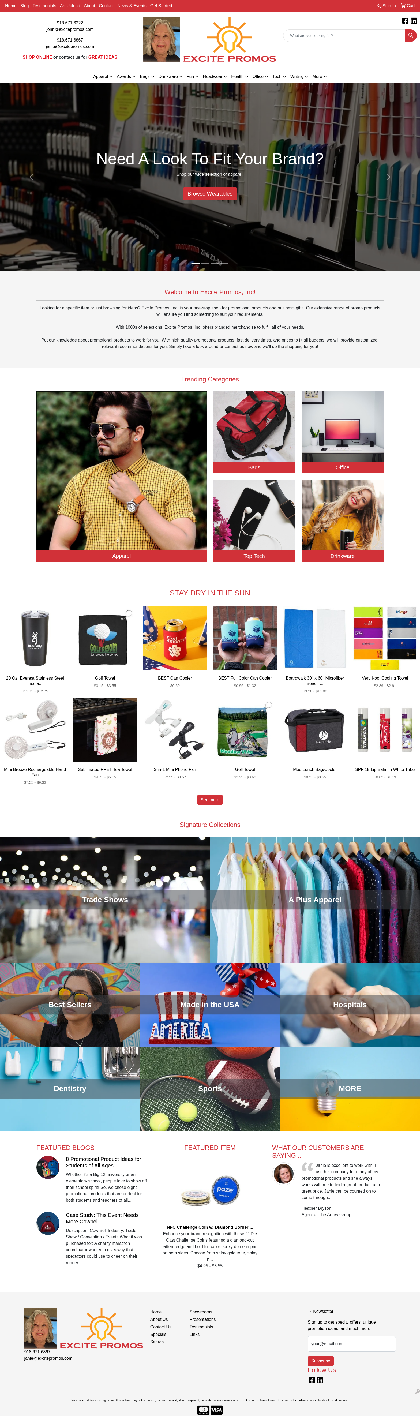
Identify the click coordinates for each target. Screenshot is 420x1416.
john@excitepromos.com (69, 29)
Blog (24, 5)
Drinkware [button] (168, 76)
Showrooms (201, 1312)
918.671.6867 (70, 40)
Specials (158, 1334)
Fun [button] (190, 76)
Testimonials (44, 5)
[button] (31, 177)
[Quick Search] (344, 35)
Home (11, 5)
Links (195, 1334)
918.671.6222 (70, 23)
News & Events (131, 5)
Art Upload (70, 5)
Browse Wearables (210, 194)
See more (210, 799)
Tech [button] (277, 76)
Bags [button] (144, 76)
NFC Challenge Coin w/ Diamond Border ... (210, 1227)
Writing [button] (297, 76)
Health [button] (237, 76)
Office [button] (258, 76)
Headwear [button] (212, 76)
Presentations (203, 1319)
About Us (159, 1319)
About (89, 5)
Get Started (161, 5)
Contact (106, 5)
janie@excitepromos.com (70, 46)
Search (157, 1342)
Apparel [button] (100, 76)
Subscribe (320, 1361)
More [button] (317, 76)
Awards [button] (124, 76)
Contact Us (160, 1327)
